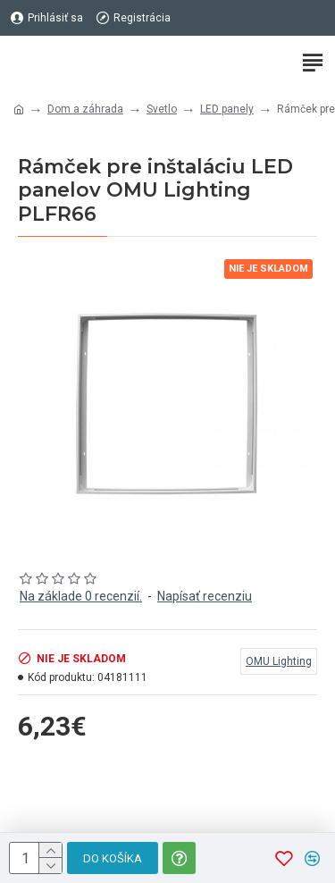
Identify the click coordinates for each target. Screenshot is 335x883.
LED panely (227, 109)
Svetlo (162, 109)
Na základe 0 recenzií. (81, 596)
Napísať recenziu (204, 596)
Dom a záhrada (85, 109)
